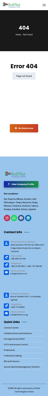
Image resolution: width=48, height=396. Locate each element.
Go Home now (24, 128)
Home (18, 34)
